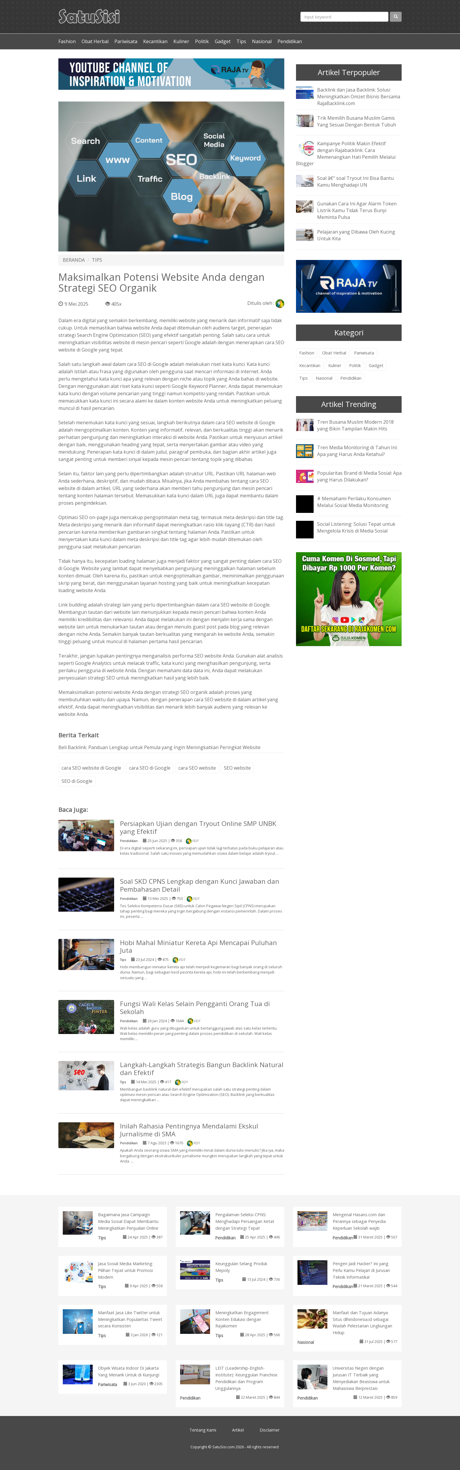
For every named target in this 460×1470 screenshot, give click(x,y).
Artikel (238, 1430)
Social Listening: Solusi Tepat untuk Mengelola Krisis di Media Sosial (356, 527)
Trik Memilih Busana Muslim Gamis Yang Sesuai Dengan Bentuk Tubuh (356, 121)
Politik (202, 41)
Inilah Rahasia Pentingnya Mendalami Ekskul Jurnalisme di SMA (189, 1129)
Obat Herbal (95, 41)
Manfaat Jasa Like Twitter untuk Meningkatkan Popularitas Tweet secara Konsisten (130, 1319)
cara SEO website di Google (245, 422)
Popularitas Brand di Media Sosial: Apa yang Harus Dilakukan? (359, 476)
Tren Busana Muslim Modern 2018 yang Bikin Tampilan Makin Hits (355, 425)
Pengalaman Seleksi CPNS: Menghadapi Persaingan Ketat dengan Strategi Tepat (244, 1221)
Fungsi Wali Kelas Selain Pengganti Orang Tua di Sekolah (195, 1007)
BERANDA (74, 260)
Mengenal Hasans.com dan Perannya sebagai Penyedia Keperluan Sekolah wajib (359, 1221)
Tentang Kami (203, 1430)
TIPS (97, 260)
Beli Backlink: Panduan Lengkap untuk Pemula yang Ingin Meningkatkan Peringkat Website (159, 747)
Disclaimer (270, 1430)
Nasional (262, 41)
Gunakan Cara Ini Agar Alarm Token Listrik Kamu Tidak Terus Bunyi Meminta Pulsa (357, 210)
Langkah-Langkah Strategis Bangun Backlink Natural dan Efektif (201, 1068)
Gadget (223, 41)
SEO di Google (77, 781)
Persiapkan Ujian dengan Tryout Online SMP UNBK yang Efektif (198, 827)
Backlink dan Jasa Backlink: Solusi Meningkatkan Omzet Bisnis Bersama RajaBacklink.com (358, 97)
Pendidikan (290, 41)
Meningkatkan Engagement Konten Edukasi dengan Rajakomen (242, 1319)
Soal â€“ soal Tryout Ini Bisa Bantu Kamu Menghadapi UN (355, 181)
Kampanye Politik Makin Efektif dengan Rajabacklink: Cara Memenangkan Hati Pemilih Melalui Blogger (345, 153)
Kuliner (181, 41)
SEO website (237, 768)
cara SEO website (197, 768)
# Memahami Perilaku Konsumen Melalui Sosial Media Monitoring (354, 501)
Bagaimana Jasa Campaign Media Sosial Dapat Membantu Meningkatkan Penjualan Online (128, 1221)
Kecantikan (155, 41)
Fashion (67, 41)
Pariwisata (125, 41)
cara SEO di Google (149, 768)
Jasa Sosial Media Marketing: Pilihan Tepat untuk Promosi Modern (125, 1270)
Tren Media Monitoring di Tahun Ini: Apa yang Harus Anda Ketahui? (357, 450)
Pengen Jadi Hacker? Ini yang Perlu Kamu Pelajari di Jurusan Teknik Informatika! (361, 1270)
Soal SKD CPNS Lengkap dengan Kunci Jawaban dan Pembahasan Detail (199, 885)
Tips (241, 41)
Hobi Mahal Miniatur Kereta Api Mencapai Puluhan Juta (198, 946)
